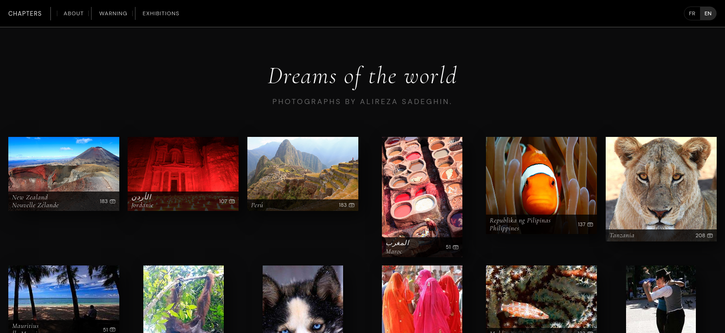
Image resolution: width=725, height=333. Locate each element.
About (74, 13)
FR (692, 13)
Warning (113, 13)
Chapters (25, 14)
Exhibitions (161, 13)
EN (708, 13)
